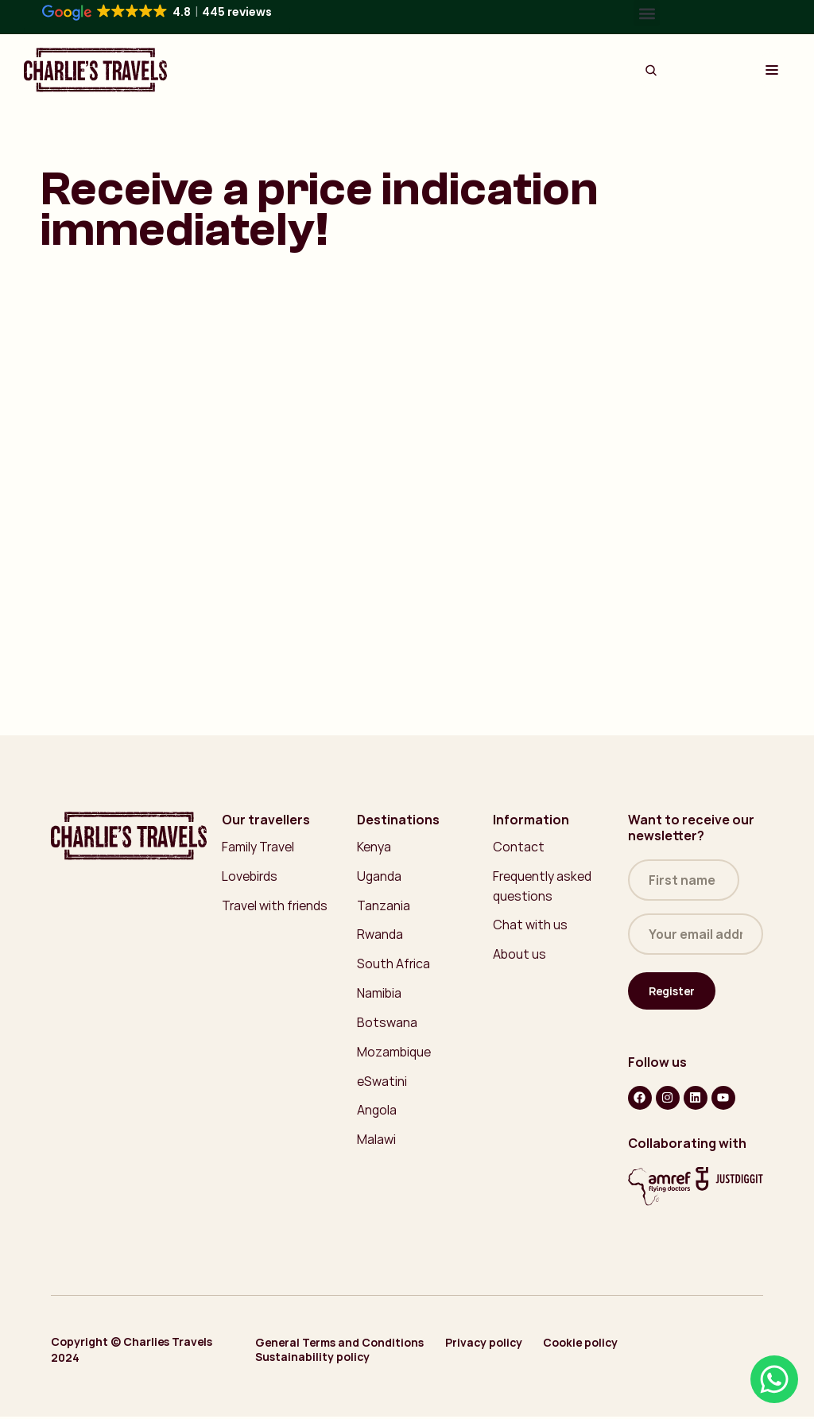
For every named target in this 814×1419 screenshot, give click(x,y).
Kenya (374, 846)
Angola (377, 1111)
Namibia (379, 993)
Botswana (387, 1023)
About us (519, 954)
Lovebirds (250, 876)
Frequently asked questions (543, 886)
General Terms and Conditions (340, 1345)
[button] (647, 13)
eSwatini (382, 1082)
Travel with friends (276, 905)
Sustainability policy (313, 1359)
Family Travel (258, 846)
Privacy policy (486, 1345)
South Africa (394, 964)
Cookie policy (585, 1345)
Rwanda (380, 935)
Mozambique (394, 1052)
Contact (519, 846)
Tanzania (383, 905)
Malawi (376, 1141)
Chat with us (530, 925)
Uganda (380, 876)
